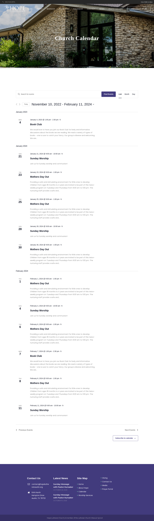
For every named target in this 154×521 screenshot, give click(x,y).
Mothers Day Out (39, 176)
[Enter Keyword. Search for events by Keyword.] (58, 94)
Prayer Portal (139, 9)
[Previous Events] (16, 104)
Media (104, 485)
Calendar (82, 491)
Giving (104, 478)
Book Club (36, 124)
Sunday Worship (39, 158)
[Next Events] (19, 104)
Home (81, 484)
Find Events (108, 94)
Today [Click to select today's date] (26, 104)
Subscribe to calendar (124, 438)
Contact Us (107, 481)
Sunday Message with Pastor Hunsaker (63, 485)
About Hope (83, 488)
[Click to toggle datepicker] (63, 104)
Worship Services (86, 495)
